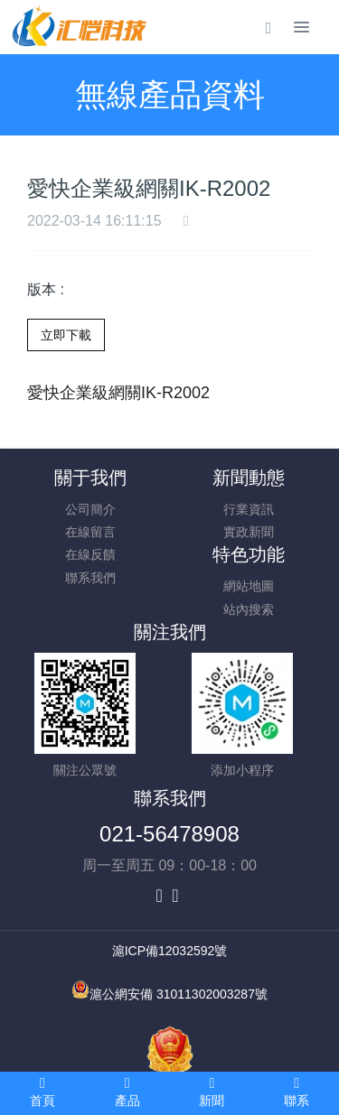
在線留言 (90, 532)
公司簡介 (90, 509)
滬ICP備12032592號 (170, 950)
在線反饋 (90, 554)
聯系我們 (90, 578)
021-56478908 (169, 834)
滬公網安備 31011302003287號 (178, 994)
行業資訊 (248, 509)
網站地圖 (248, 586)
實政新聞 (248, 532)
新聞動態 (248, 478)
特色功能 (248, 554)
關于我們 (90, 478)
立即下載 (66, 335)
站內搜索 (248, 609)
